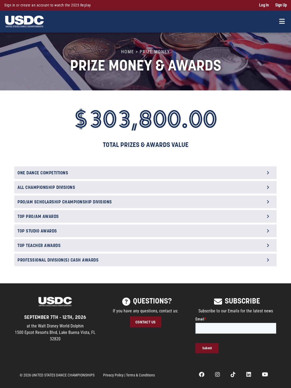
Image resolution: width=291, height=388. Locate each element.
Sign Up (281, 5)
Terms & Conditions (140, 375)
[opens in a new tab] (202, 375)
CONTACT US (145, 322)
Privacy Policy (113, 375)
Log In (264, 5)
